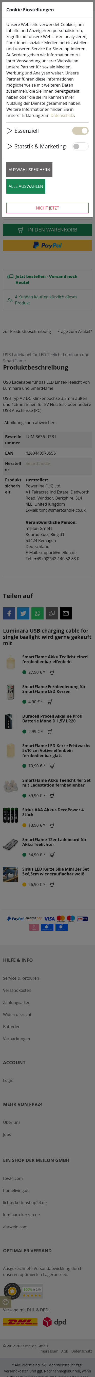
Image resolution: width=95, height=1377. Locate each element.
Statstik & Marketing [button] (36, 146)
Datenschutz (62, 115)
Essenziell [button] (22, 130)
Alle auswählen (26, 186)
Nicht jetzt (47, 208)
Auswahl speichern (29, 169)
